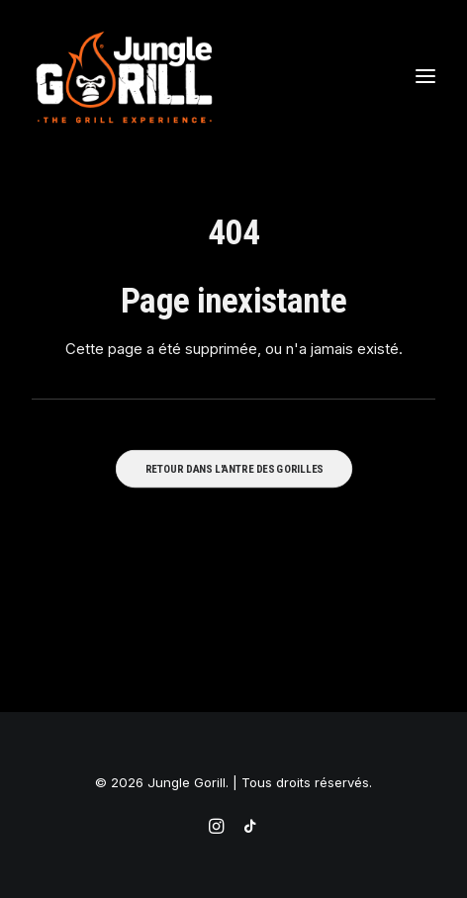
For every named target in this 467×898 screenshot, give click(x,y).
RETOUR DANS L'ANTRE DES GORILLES (233, 468)
